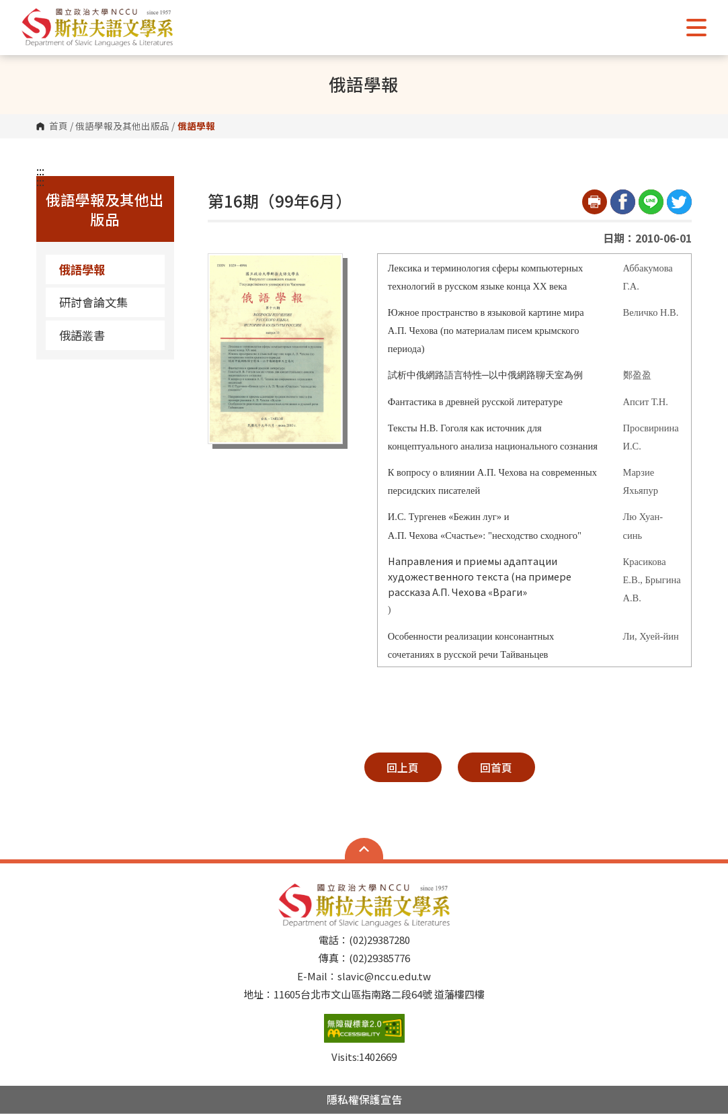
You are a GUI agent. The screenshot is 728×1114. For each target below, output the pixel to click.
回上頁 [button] (403, 767)
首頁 (58, 126)
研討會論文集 (93, 302)
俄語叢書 (82, 335)
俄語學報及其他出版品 (122, 126)
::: (40, 170)
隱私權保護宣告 (364, 1099)
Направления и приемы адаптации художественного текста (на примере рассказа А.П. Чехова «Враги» (479, 576)
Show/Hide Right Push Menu (696, 27)
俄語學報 (82, 269)
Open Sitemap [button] (364, 848)
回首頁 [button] (496, 767)
